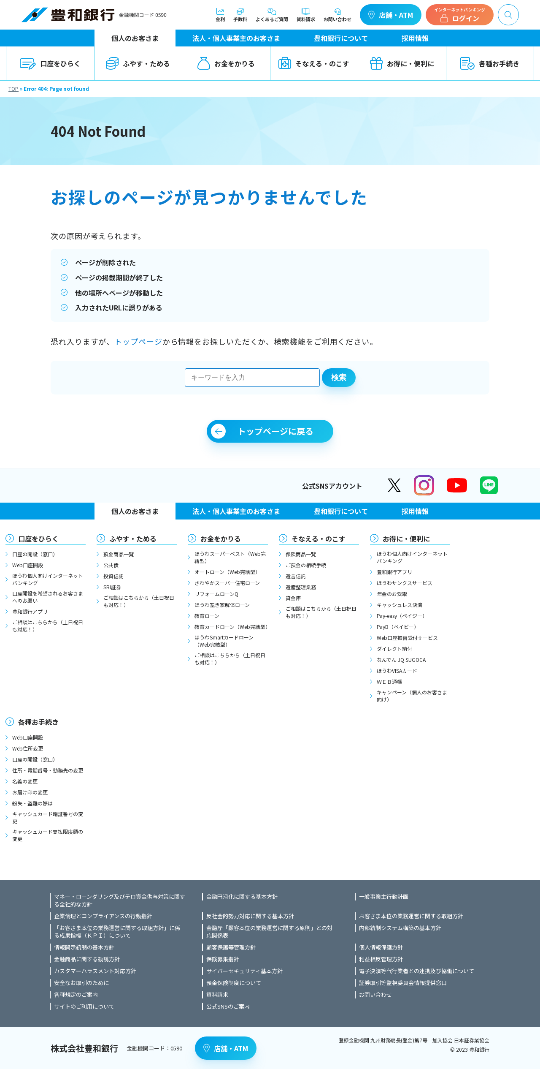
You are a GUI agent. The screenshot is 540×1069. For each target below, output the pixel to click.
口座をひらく (50, 63)
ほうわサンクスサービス (404, 582)
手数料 (240, 15)
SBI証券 (112, 586)
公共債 (111, 565)
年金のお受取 (392, 593)
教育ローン (206, 615)
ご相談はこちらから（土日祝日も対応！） (47, 625)
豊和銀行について (341, 38)
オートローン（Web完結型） (227, 571)
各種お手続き (489, 63)
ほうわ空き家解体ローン (222, 604)
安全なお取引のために (81, 983)
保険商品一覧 (301, 554)
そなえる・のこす (313, 63)
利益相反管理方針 (381, 959)
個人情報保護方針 (381, 947)
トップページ (138, 341)
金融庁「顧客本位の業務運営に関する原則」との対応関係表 (269, 931)
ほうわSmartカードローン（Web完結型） (224, 641)
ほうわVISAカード (397, 670)
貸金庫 (293, 597)
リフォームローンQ (216, 593)
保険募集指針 (222, 959)
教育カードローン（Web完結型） (231, 626)
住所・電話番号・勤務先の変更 (47, 770)
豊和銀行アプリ (30, 611)
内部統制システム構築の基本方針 (400, 928)
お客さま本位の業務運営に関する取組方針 (411, 916)
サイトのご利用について (84, 1006)
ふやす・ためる (138, 63)
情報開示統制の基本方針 (84, 947)
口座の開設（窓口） (35, 554)
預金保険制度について (233, 983)
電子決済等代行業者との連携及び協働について (416, 971)
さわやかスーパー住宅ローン (227, 582)
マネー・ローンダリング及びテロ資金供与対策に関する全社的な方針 (119, 900)
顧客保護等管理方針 (231, 947)
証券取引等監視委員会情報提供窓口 (403, 983)
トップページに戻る (275, 431)
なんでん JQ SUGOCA (401, 659)
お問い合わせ (337, 15)
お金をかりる (226, 63)
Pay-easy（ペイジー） (402, 615)
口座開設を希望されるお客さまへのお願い (47, 597)
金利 (220, 15)
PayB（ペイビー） (398, 626)
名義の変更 (25, 781)
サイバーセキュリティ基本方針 (244, 971)
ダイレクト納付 (394, 648)
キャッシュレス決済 (399, 604)
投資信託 (113, 575)
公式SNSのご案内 (228, 1006)
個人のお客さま (135, 38)
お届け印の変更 (30, 792)
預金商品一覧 (118, 554)
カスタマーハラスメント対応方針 (95, 971)
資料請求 (306, 15)
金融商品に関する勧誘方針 (87, 959)
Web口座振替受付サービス (407, 637)
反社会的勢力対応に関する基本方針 (250, 916)
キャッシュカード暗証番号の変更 (47, 817)
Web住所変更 (27, 748)
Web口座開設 (27, 565)
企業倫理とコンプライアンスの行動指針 (103, 916)
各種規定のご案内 (76, 994)
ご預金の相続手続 (306, 565)
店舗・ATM (390, 15)
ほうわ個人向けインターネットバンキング (47, 579)
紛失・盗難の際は (32, 803)
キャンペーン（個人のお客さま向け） (412, 695)
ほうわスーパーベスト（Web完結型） (230, 557)
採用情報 (415, 38)
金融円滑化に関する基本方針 (242, 896)
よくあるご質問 (272, 15)
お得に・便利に (402, 63)
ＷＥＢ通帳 (389, 681)
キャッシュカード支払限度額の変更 (47, 835)
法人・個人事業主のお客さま (236, 38)
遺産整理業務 (301, 586)
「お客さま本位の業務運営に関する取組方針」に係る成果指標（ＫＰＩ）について (117, 931)
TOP (13, 88)
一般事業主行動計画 (383, 896)
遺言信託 (296, 575)
